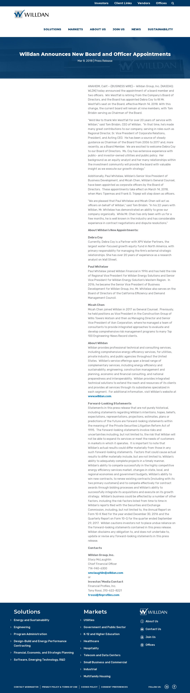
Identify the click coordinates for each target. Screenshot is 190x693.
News (136, 29)
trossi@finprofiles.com (103, 595)
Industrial (90, 669)
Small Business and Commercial (105, 662)
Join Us (119, 29)
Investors (101, 3)
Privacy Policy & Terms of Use (59, 687)
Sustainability (160, 29)
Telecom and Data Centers (102, 655)
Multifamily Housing (97, 676)
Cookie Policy (89, 687)
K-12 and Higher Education (102, 634)
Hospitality (91, 648)
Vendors (144, 3)
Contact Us (150, 629)
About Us (98, 29)
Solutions (52, 29)
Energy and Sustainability (31, 620)
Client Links (123, 3)
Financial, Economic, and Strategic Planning (44, 652)
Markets (75, 29)
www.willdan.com (99, 396)
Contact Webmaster (26, 687)
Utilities (89, 620)
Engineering (22, 627)
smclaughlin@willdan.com (105, 573)
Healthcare (91, 641)
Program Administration (30, 634)
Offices (161, 3)
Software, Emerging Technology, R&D (39, 659)
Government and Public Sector (105, 627)
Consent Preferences (114, 687)
